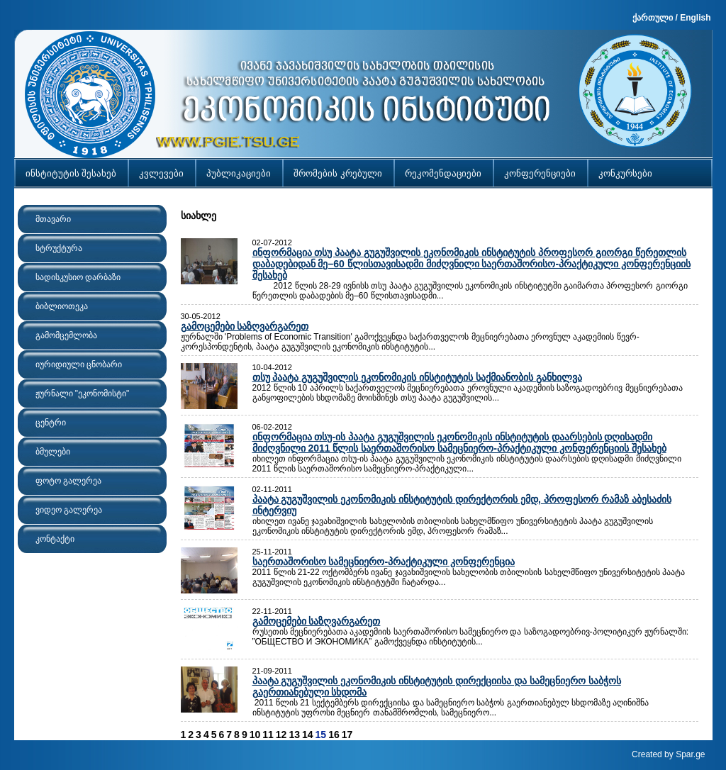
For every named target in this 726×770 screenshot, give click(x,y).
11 (268, 734)
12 (281, 734)
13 (294, 734)
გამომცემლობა (66, 335)
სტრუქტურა (58, 248)
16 (334, 734)
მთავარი (53, 219)
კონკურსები (625, 173)
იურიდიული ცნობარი (78, 364)
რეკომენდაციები (443, 173)
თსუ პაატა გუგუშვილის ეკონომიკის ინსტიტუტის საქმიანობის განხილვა (417, 377)
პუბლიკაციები (238, 173)
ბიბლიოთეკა (61, 306)
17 (347, 734)
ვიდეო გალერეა (68, 510)
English (695, 18)
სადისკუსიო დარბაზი (78, 277)
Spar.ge (690, 754)
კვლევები (161, 173)
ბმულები (52, 452)
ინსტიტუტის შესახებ (71, 173)
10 (255, 734)
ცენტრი (50, 423)
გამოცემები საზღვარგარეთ (245, 326)
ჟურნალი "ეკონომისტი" (82, 393)
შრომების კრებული (338, 173)
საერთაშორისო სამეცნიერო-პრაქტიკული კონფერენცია (383, 561)
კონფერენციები (540, 173)
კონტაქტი (54, 539)
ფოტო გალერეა (68, 481)
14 (307, 734)
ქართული (652, 18)
